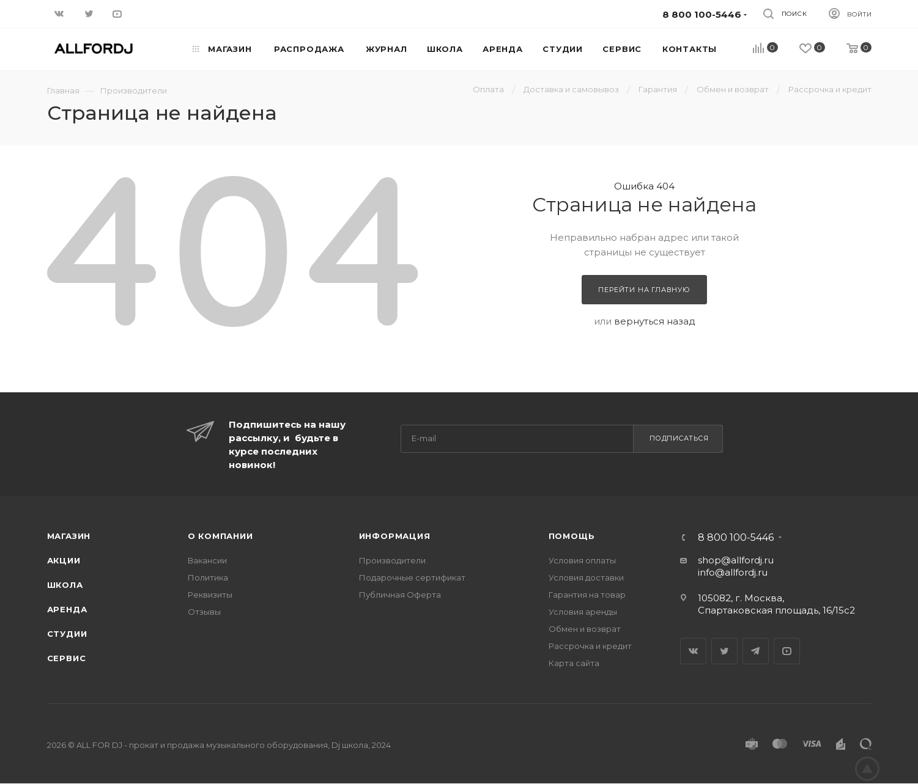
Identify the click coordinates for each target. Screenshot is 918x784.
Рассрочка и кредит (590, 646)
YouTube (787, 651)
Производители (392, 560)
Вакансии (207, 560)
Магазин (69, 536)
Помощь (572, 536)
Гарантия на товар (587, 594)
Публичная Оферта (400, 594)
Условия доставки (586, 577)
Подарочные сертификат (412, 577)
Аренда (67, 609)
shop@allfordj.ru (736, 560)
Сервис (66, 658)
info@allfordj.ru (733, 572)
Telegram (755, 651)
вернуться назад (654, 321)
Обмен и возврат (585, 629)
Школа (65, 585)
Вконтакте (693, 651)
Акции (64, 560)
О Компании (220, 536)
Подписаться (679, 438)
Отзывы (204, 612)
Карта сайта (574, 663)
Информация (395, 536)
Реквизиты (210, 594)
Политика (208, 577)
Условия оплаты (582, 560)
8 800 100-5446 (736, 538)
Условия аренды (583, 612)
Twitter (724, 651)
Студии (67, 634)
